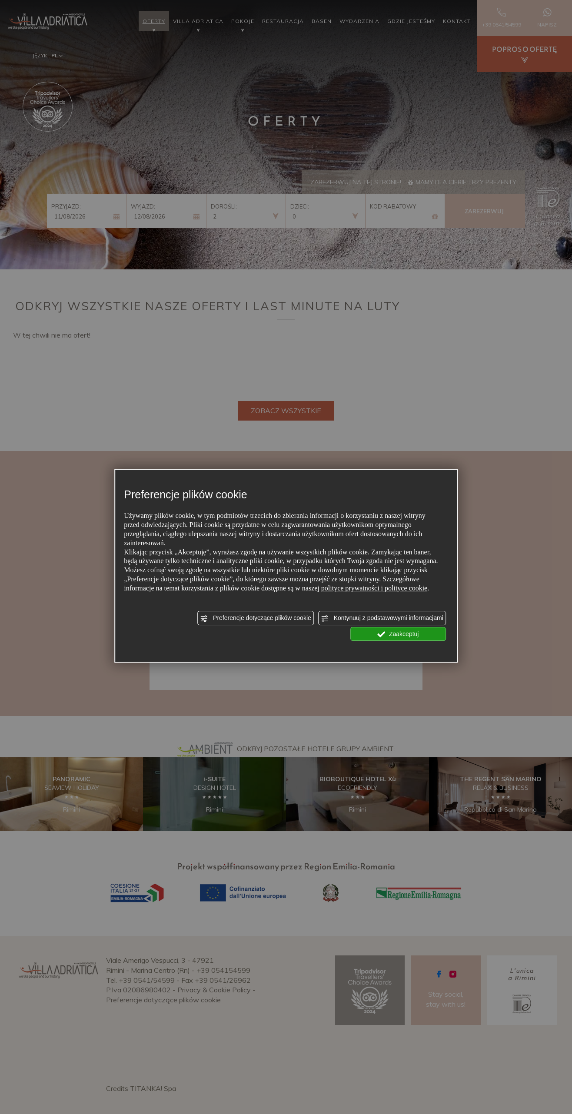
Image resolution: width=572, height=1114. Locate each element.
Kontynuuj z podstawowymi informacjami (382, 618)
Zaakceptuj (398, 634)
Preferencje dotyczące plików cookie (255, 618)
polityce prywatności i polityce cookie (374, 588)
